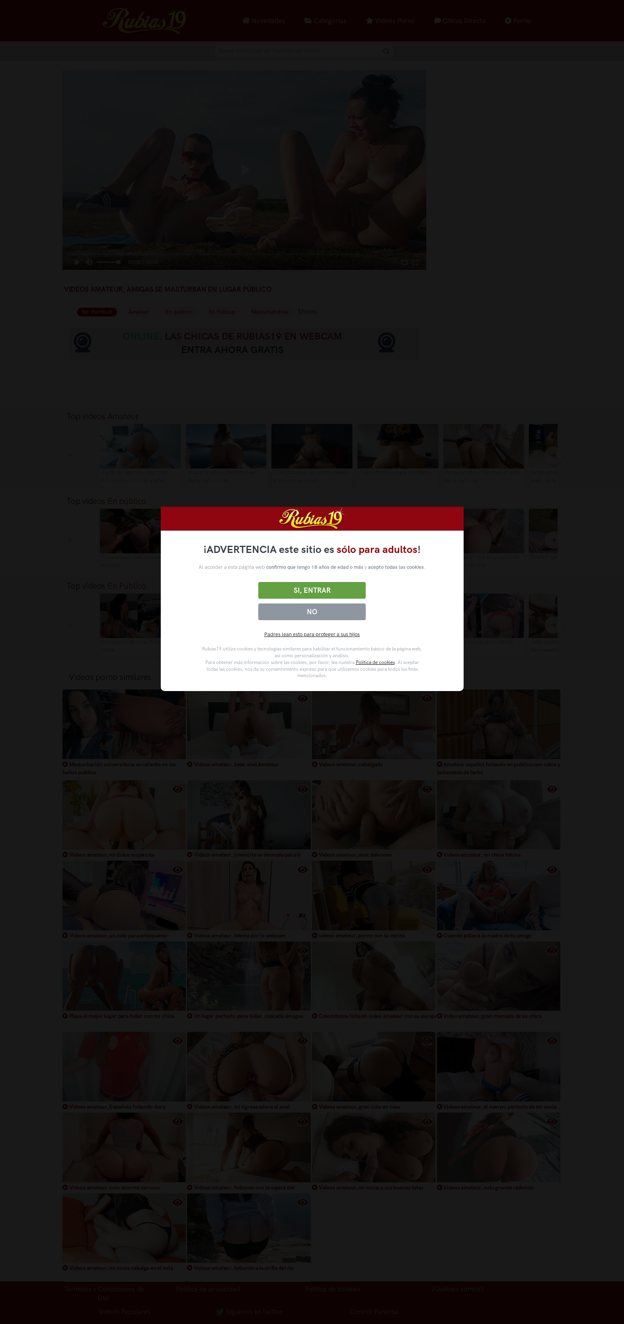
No (312, 611)
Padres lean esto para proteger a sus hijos (312, 634)
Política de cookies (375, 662)
